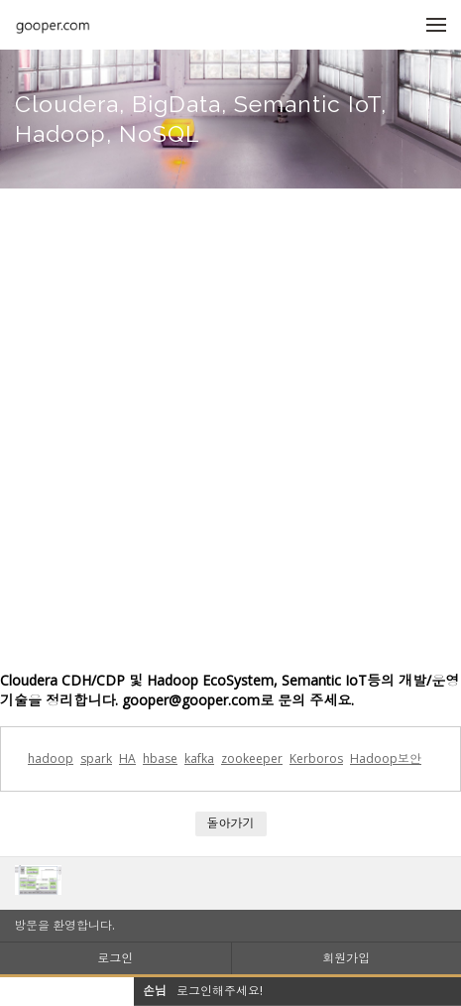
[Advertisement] (230, 429)
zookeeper (252, 758)
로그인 (115, 957)
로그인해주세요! (219, 990)
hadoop (50, 758)
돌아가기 (231, 823)
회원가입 (346, 957)
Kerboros (316, 758)
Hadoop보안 (385, 758)
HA (127, 758)
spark (96, 758)
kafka (199, 758)
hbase (160, 758)
